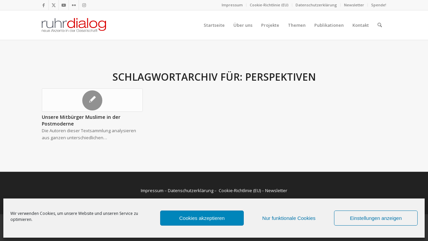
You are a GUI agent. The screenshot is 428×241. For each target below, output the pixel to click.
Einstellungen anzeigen (376, 218)
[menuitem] (232, 5)
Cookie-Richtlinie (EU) (269, 4)
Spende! (378, 4)
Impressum (232, 4)
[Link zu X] (54, 5)
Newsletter (354, 4)
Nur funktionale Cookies (288, 218)
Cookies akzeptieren (202, 218)
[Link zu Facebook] (43, 5)
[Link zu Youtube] (64, 5)
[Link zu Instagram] (84, 5)
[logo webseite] (74, 25)
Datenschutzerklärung (316, 4)
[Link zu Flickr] (74, 5)
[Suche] (379, 25)
